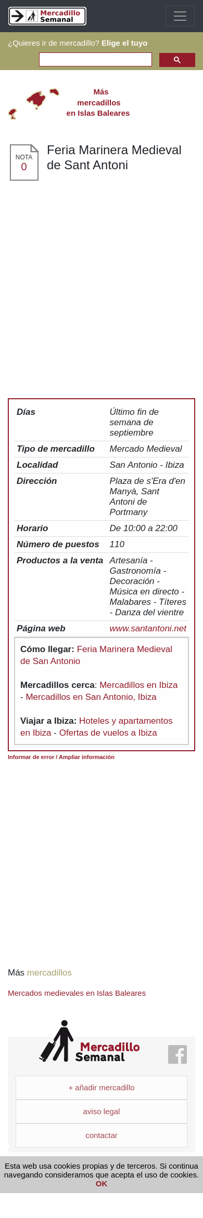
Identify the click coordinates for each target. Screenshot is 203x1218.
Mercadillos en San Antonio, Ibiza (91, 697)
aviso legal (101, 1111)
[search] (94, 60)
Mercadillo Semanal (89, 1041)
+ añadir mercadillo (101, 1087)
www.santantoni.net (148, 628)
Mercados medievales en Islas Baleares (77, 993)
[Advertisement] (105, 284)
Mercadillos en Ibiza (138, 685)
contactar (101, 1135)
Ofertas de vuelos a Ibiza (108, 733)
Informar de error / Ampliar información (61, 757)
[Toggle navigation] (180, 16)
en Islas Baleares (98, 102)
